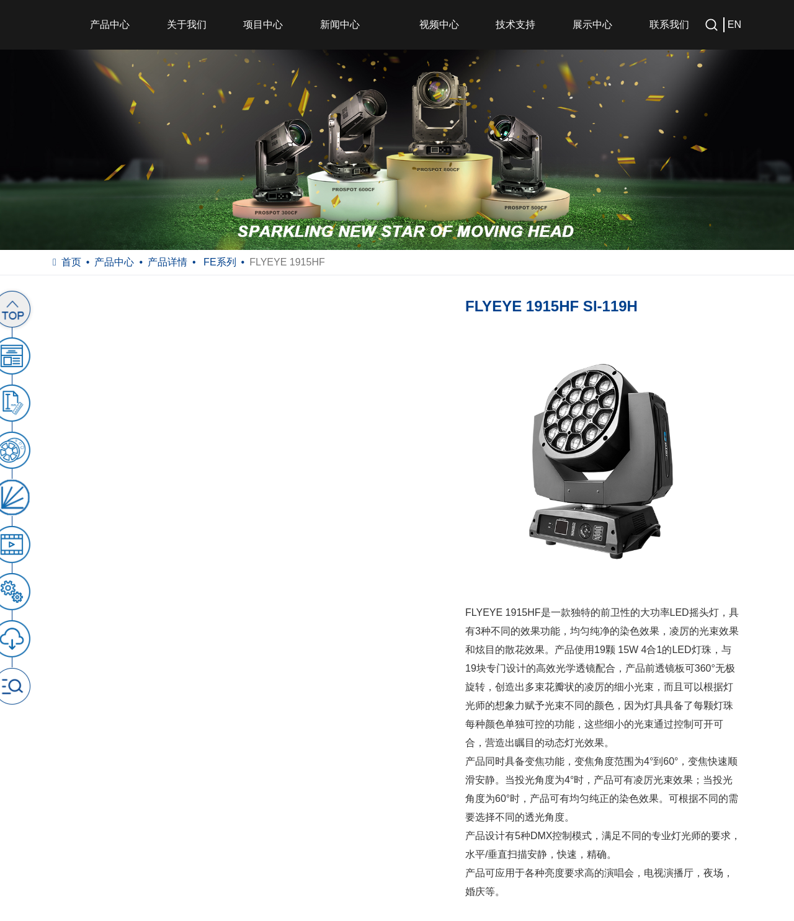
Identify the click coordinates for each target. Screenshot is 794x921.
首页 (71, 262)
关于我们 (187, 24)
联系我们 (669, 24)
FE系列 (218, 262)
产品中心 (110, 24)
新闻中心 (340, 24)
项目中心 (263, 24)
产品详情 (167, 262)
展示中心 (592, 24)
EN (734, 24)
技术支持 (515, 24)
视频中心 (439, 24)
